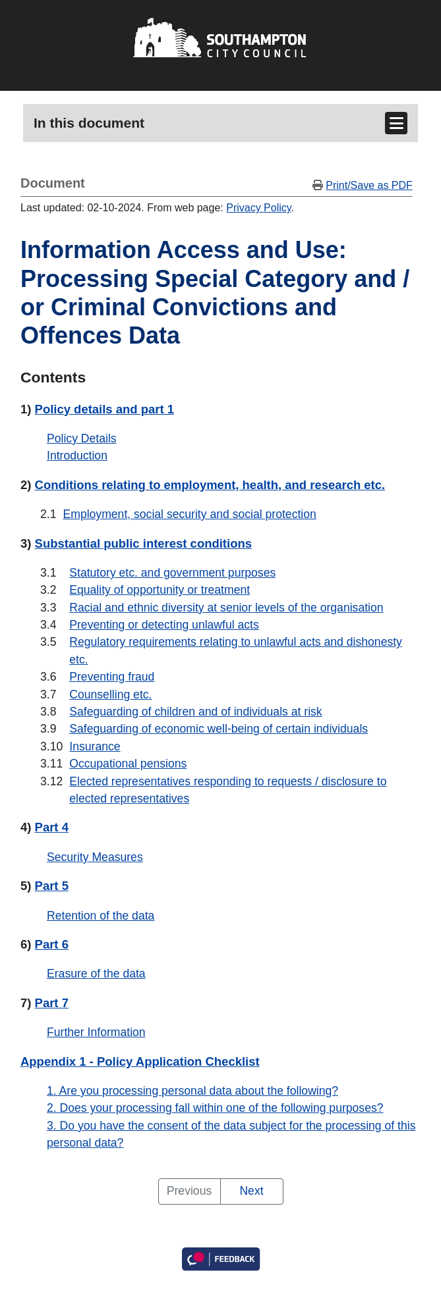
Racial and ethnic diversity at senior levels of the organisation (226, 607)
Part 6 (52, 944)
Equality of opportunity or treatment (159, 589)
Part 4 (52, 827)
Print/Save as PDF (369, 185)
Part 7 (52, 1003)
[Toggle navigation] (396, 123)
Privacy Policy (258, 207)
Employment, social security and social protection (189, 514)
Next (251, 1190)
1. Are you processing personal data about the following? (192, 1090)
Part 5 (52, 886)
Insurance (94, 746)
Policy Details (82, 438)
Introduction (77, 455)
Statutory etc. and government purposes (172, 572)
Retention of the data (100, 915)
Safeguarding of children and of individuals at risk (195, 711)
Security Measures (95, 857)
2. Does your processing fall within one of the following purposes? (215, 1107)
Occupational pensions (128, 763)
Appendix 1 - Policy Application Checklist (140, 1061)
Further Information (96, 1032)
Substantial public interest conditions (143, 543)
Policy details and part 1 (104, 409)
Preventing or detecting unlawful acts (164, 624)
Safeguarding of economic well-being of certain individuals (218, 728)
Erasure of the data (96, 973)
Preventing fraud (111, 676)
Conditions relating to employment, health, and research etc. (210, 485)
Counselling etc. (110, 694)
